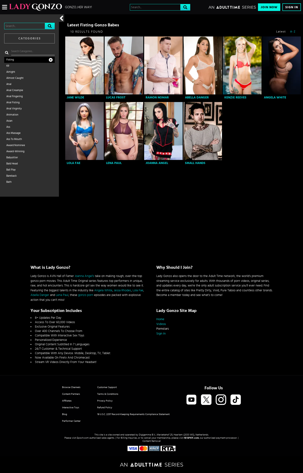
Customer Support (107, 387)
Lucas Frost (115, 97)
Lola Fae (73, 163)
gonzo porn (85, 295)
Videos (161, 324)
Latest (281, 31)
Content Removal (151, 441)
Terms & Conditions (107, 394)
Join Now (269, 7)
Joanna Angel (157, 163)
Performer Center (71, 421)
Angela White (275, 97)
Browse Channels (71, 387)
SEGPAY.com (191, 438)
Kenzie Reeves (235, 97)
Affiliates (67, 400)
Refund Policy (104, 407)
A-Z (293, 31)
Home (160, 319)
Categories (29, 38)
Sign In (291, 7)
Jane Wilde (75, 97)
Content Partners (71, 394)
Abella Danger (197, 97)
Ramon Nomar (157, 97)
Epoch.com (83, 438)
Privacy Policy (105, 400)
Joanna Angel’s (84, 276)
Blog (64, 414)
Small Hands (195, 163)
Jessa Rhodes (122, 290)
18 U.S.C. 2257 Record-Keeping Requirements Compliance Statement (133, 414)
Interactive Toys (70, 407)
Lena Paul (114, 163)
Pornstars (162, 328)
